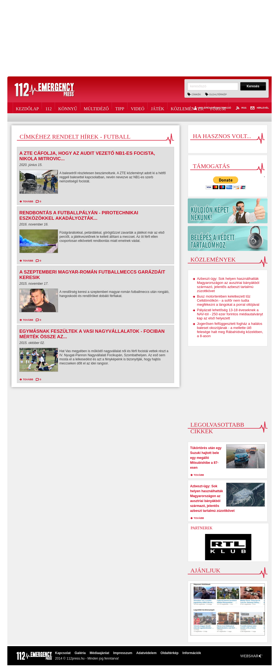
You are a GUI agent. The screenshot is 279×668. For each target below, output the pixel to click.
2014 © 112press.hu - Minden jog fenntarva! (87, 658)
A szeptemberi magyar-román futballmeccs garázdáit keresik (92, 274)
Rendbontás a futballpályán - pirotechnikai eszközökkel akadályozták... (78, 215)
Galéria (80, 653)
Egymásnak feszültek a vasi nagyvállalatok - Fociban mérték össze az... (92, 334)
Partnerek (202, 528)
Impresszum (122, 653)
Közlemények (187, 107)
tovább (28, 201)
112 (48, 107)
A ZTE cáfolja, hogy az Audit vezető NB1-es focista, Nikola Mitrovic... (87, 156)
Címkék (196, 94)
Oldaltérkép (218, 94)
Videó (137, 107)
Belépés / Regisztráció (212, 108)
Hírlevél (259, 108)
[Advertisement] (139, 38)
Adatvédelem (146, 653)
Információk (192, 653)
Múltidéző (96, 107)
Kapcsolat (63, 653)
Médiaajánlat (99, 653)
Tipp (119, 107)
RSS (241, 108)
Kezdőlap (27, 107)
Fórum (218, 107)
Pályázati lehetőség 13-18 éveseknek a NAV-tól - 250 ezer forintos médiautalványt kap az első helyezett (230, 314)
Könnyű (67, 107)
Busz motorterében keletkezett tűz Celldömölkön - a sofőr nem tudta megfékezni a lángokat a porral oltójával (228, 300)
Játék (157, 107)
